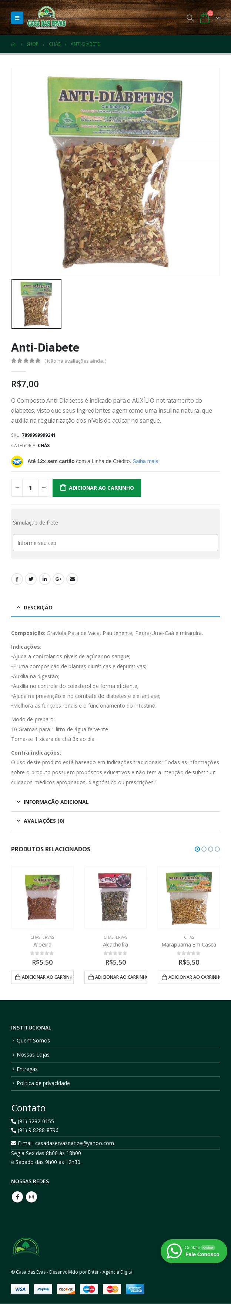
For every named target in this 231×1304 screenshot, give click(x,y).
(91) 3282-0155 (32, 1121)
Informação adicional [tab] (56, 801)
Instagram (31, 1197)
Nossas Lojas (33, 1055)
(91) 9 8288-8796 (34, 1130)
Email (72, 579)
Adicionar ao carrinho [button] (48, 977)
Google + (58, 579)
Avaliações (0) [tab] (44, 820)
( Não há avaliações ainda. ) (75, 360)
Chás (44, 445)
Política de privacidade (43, 1083)
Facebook (17, 579)
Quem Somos (33, 1040)
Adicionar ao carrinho (101, 487)
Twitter (31, 579)
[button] (197, 849)
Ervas (48, 937)
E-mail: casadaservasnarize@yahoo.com (62, 1143)
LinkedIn (45, 579)
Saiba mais (145, 461)
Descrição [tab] (38, 607)
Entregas (27, 1069)
